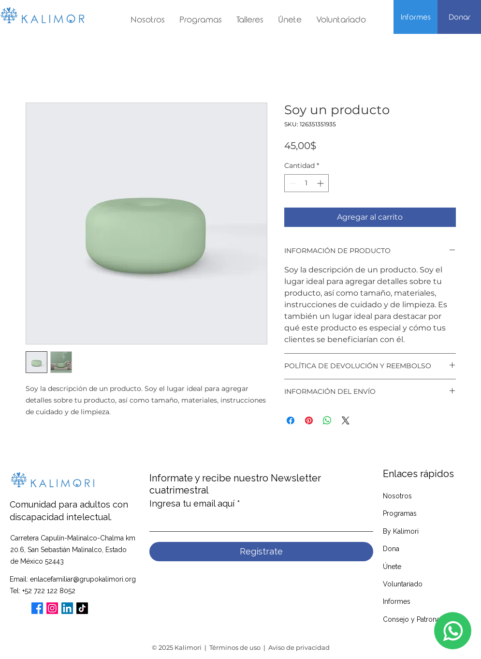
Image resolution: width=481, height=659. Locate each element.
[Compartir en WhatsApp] (327, 420)
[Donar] (459, 17)
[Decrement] (292, 183)
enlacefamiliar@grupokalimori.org (83, 579)
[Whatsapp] (452, 630)
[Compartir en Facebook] (290, 420)
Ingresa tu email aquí (191, 503)
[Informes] (415, 17)
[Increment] (321, 183)
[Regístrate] (261, 551)
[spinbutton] (306, 183)
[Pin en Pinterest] (309, 420)
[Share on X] (345, 420)
